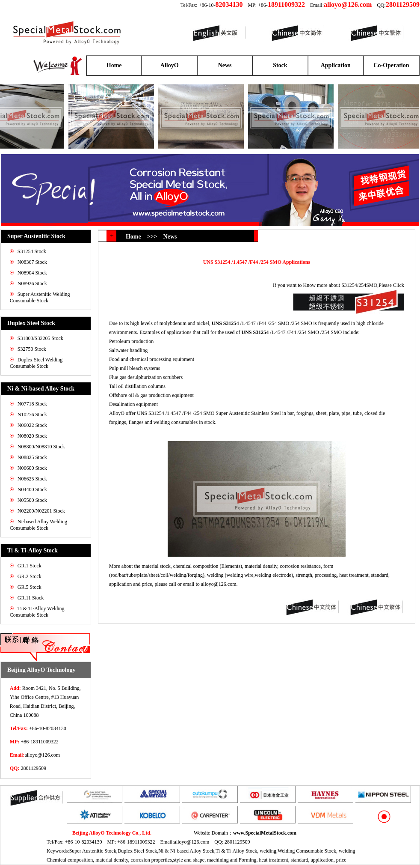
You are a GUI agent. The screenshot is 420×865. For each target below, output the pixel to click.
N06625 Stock (32, 479)
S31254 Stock (32, 251)
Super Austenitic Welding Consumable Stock (40, 297)
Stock (280, 65)
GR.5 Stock (29, 587)
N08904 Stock (32, 273)
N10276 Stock (32, 415)
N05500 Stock (32, 500)
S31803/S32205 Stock (40, 338)
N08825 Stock (32, 457)
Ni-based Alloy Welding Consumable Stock (38, 525)
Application (336, 65)
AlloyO (169, 65)
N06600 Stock (32, 468)
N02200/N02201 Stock (41, 511)
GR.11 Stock (31, 598)
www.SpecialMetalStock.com (264, 833)
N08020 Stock (32, 436)
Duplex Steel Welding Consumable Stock (36, 363)
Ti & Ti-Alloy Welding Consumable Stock (37, 612)
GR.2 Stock (29, 576)
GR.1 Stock (29, 566)
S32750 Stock (32, 349)
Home (114, 65)
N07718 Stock (32, 404)
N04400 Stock (32, 489)
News (225, 65)
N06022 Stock (32, 425)
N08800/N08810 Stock (41, 447)
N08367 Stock (32, 262)
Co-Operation (391, 65)
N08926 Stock (32, 283)
